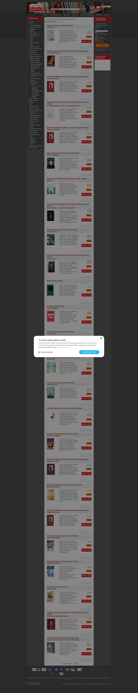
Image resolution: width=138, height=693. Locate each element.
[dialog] (69, 346)
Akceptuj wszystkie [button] (89, 352)
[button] (46, 352)
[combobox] (101, 338)
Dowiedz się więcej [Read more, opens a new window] (62, 347)
